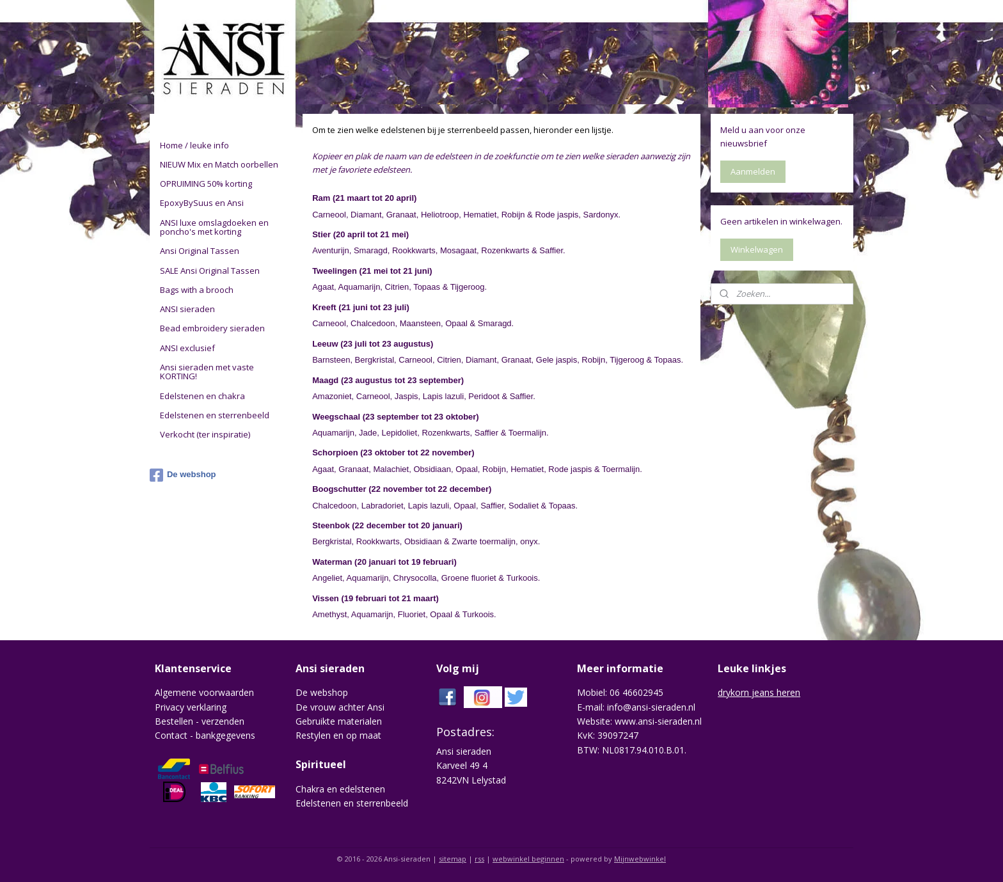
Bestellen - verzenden (199, 721)
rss (479, 858)
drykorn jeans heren (759, 692)
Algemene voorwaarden (204, 692)
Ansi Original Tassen (199, 250)
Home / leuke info (194, 145)
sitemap (452, 858)
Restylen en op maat (338, 735)
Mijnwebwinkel (640, 858)
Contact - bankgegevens (205, 735)
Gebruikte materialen (339, 721)
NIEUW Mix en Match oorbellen (219, 164)
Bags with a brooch (196, 289)
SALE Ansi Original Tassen (210, 270)
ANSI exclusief (187, 348)
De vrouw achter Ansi (340, 707)
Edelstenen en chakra (202, 396)
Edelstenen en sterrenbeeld (214, 415)
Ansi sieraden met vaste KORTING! (207, 371)
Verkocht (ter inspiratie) (205, 434)
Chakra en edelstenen (340, 789)
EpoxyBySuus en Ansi (202, 203)
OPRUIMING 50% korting (206, 183)
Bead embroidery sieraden (212, 328)
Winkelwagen (757, 249)
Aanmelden (753, 171)
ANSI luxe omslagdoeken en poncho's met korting (214, 227)
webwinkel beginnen (528, 858)
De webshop (183, 475)
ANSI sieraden (187, 309)
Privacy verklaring (190, 707)
